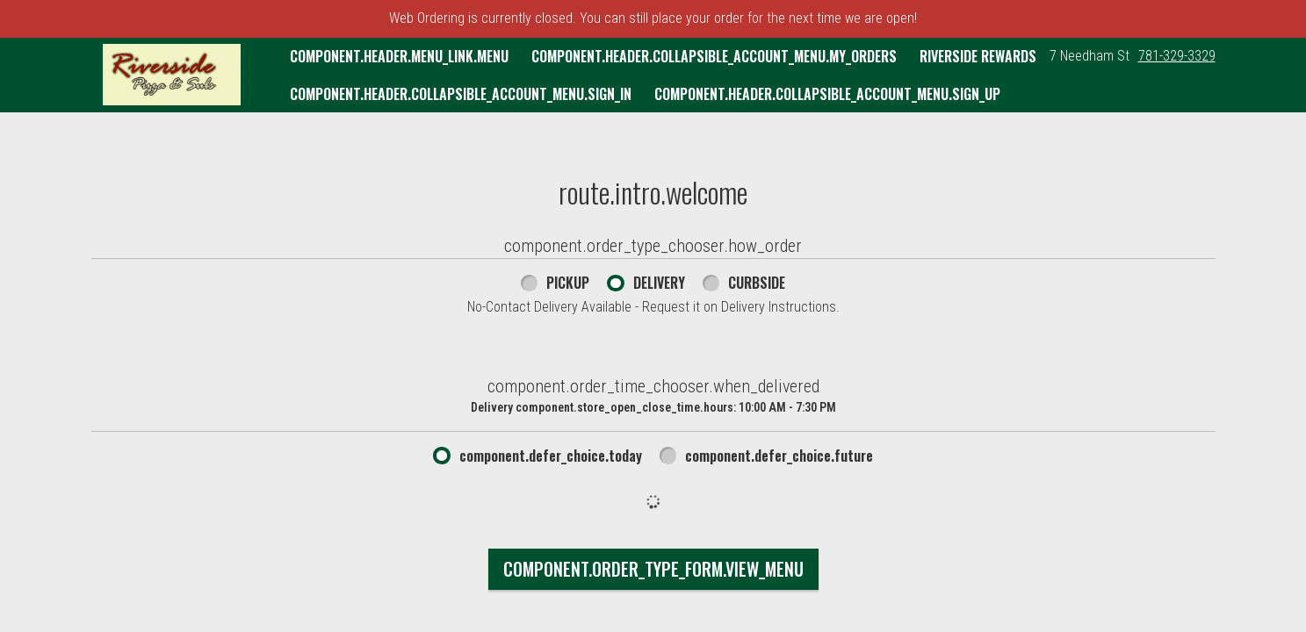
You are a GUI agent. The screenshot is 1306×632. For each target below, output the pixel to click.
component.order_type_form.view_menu (653, 569)
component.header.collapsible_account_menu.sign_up (827, 93)
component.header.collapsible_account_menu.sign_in (460, 93)
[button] (171, 74)
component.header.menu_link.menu (399, 56)
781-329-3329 (1177, 55)
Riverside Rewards (978, 56)
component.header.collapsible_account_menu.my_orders (714, 56)
